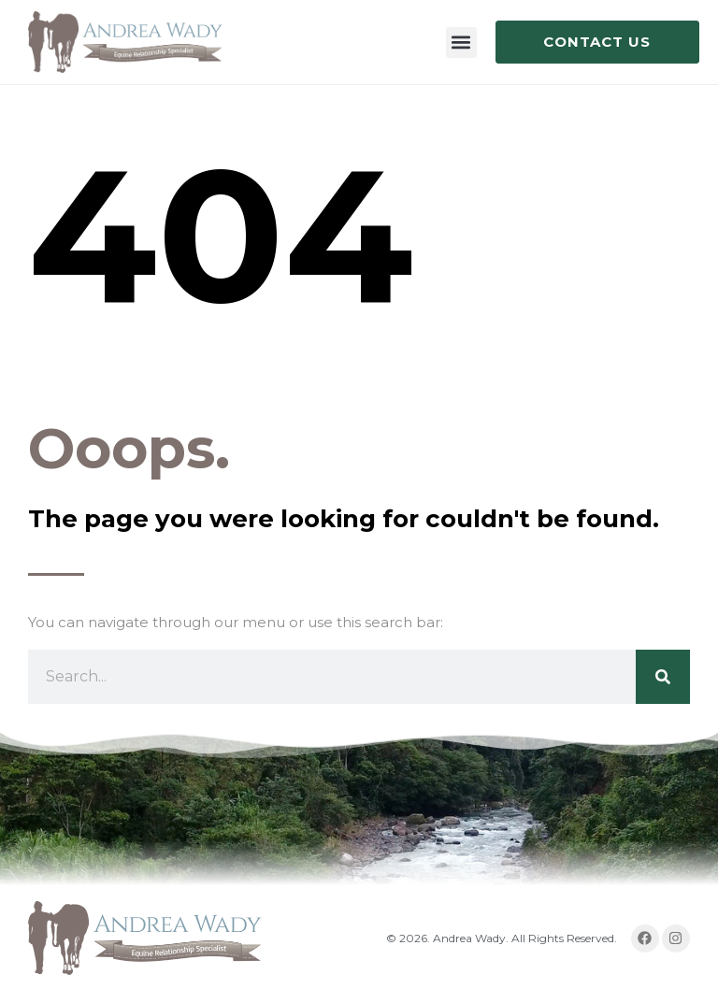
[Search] (663, 677)
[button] (461, 42)
